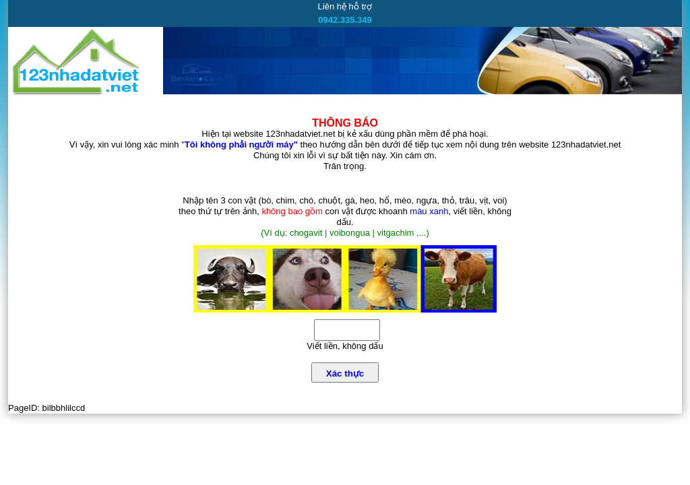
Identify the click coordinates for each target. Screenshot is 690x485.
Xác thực (345, 373)
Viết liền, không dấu (345, 346)
